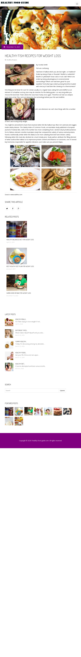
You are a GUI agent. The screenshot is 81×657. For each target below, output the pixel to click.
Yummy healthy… (21, 342)
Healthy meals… (20, 319)
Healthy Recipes (12, 60)
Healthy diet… (20, 364)
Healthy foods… (20, 353)
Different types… (21, 330)
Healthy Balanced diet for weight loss (20, 240)
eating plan (24, 92)
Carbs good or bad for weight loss (18, 293)
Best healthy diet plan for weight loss (20, 266)
